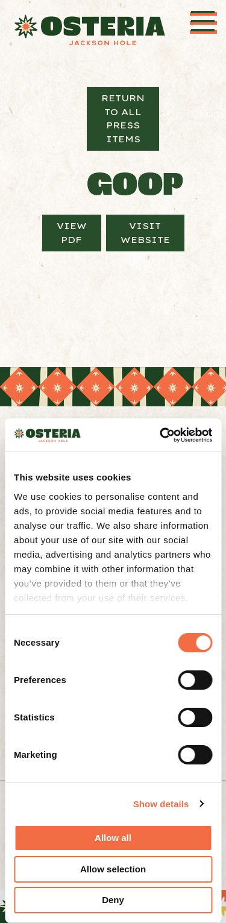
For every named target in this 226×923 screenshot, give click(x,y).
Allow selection (113, 869)
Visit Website (145, 232)
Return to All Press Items (123, 118)
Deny (113, 900)
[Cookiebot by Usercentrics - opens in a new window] (161, 435)
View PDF (72, 232)
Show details (161, 804)
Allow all (113, 838)
